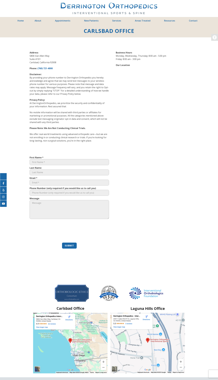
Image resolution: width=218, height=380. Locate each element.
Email (33, 178)
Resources (169, 20)
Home (21, 20)
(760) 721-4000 (45, 68)
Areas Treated (142, 20)
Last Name (36, 167)
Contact (193, 20)
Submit (69, 245)
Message (34, 198)
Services (116, 20)
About (38, 20)
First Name (36, 157)
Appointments (62, 20)
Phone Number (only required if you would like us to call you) (63, 188)
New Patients (91, 20)
